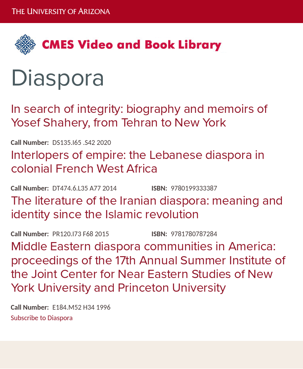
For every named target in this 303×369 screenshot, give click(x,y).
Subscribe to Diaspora (42, 318)
